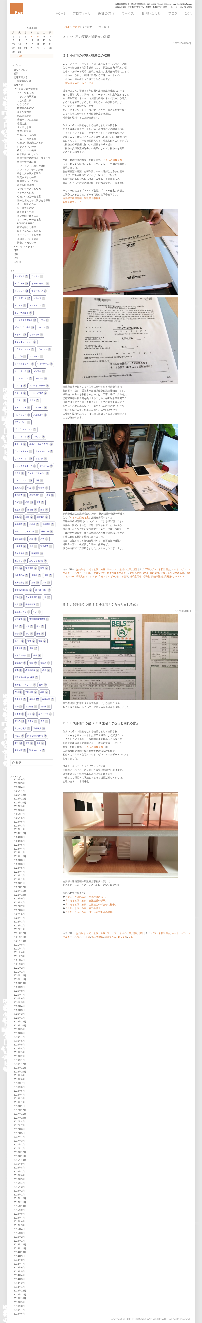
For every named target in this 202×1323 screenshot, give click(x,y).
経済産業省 (135, 576)
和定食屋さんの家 (26, 177)
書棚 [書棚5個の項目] (31, 641)
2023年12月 (20, 856)
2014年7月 (19, 1263)
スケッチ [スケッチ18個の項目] (41, 378)
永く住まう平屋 (25, 212)
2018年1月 (19, 1106)
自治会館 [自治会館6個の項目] (31, 706)
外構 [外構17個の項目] (44, 539)
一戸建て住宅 (98, 573)
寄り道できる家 (25, 208)
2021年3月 (19, 964)
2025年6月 (19, 818)
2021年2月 (19, 967)
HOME (62, 13)
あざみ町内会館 (25, 185)
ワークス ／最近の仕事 (119, 569)
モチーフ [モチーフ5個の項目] (20, 444)
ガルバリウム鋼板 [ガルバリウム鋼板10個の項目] (24, 327)
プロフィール (82, 13)
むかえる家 (23, 104)
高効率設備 (157, 576)
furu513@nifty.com (184, 4)
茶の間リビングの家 (27, 239)
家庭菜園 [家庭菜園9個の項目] (31, 568)
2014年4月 (19, 1275)
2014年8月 (19, 1260)
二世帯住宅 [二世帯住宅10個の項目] (36, 495)
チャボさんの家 (25, 192)
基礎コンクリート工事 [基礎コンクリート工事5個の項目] (26, 531)
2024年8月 (19, 837)
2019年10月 (20, 1025)
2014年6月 (19, 1267)
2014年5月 (19, 1271)
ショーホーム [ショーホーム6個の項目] (45, 364)
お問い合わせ (151, 13)
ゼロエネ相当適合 (160, 569)
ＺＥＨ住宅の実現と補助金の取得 (86, 36)
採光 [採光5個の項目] (18, 626)
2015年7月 (19, 1217)
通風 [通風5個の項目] (44, 721)
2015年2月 (19, 1236)
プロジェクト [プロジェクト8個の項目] (22, 437)
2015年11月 (20, 1202)
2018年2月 (19, 1102)
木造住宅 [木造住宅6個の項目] (20, 648)
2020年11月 (20, 979)
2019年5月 (19, 1044)
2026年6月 (19, 779)
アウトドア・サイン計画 (30, 169)
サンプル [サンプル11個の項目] (20, 356)
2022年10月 (20, 894)
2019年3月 (19, 1052)
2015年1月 (19, 1240)
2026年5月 (19, 783)
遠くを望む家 (24, 112)
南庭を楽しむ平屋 (26, 227)
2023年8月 (19, 860)
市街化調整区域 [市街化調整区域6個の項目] (23, 590)
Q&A (186, 13)
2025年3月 (19, 825)
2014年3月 (19, 1279)
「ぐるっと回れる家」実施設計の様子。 (86, 900)
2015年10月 (20, 1206)
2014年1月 (19, 1287)
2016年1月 (19, 1194)
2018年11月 (20, 1067)
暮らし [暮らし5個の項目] (19, 641)
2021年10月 (20, 941)
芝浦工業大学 (21, 77)
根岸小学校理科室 (26, 162)
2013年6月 (19, 1313)
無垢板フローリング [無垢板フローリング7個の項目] (25, 685)
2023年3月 (19, 875)
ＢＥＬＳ (179, 576)
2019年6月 (19, 1041)
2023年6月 (19, 864)
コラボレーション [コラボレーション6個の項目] (24, 349)
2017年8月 (19, 1121)
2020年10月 (20, 983)
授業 (16, 73)
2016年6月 (19, 1175)
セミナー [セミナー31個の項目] (20, 400)
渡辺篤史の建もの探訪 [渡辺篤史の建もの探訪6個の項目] (26, 677)
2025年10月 (20, 802)
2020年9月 (19, 987)
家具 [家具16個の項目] (18, 568)
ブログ (172, 13)
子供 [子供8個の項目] (33, 546)
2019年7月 (19, 1037)
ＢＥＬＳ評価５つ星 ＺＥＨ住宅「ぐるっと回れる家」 (101, 604)
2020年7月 (19, 994)
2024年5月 (19, 844)
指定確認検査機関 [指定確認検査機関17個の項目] (39, 619)
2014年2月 (19, 1283)
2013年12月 (20, 1290)
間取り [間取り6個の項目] (19, 736)
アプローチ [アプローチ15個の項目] (21, 283)
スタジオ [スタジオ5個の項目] (20, 386)
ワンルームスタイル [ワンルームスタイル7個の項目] (38, 473)
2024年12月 (20, 833)
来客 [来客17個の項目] (33, 648)
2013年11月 (20, 1294)
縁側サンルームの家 (27, 181)
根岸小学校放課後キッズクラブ (33, 158)
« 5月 (19, 56)
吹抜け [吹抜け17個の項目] (19, 509)
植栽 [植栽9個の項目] (37, 655)
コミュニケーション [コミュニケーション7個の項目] (25, 342)
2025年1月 (19, 829)
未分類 (17, 262)
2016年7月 (19, 1171)
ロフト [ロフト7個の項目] (19, 473)
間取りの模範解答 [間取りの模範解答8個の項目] (37, 736)
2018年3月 (19, 1098)
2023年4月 (19, 871)
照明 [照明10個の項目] (43, 685)
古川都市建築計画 (122, 4)
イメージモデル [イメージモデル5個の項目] (40, 283)
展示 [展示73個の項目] (46, 582)
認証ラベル (110, 936)
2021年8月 (19, 944)
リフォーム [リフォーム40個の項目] (46, 466)
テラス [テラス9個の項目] (34, 400)
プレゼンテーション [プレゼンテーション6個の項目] (25, 429)
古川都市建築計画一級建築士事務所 (82, 198)
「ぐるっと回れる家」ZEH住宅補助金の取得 (88, 912)
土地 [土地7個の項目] (18, 517)
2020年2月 (19, 1014)
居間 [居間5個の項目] (48, 575)
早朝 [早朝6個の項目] (29, 633)
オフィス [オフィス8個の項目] (20, 305)
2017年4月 (19, 1137)
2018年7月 (19, 1083)
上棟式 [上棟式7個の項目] (19, 488)
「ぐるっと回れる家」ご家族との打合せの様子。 (91, 904)
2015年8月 (19, 1213)
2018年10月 (20, 1071)
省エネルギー (108, 576)
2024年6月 (19, 841)
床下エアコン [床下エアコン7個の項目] (43, 590)
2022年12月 (20, 887)
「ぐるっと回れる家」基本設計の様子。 (86, 896)
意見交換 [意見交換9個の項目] (20, 619)
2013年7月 (19, 1310)
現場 (135, 933)
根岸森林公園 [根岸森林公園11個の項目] (22, 655)
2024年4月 (19, 848)
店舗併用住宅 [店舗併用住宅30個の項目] (33, 597)
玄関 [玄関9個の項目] (18, 692)
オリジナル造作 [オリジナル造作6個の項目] (23, 313)
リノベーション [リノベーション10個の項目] (23, 458)
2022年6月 (19, 910)
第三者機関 (97, 936)
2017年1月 (19, 1148)
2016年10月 (20, 1160)
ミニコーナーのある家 (29, 219)
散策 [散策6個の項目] (29, 626)
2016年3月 (19, 1187)
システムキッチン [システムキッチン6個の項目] (24, 364)
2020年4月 (19, 1006)
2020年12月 (20, 975)
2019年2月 (19, 1056)
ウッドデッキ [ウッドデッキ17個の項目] (22, 298)
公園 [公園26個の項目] (29, 502)
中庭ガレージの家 (26, 135)
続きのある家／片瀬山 (29, 231)
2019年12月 (20, 1021)
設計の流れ (105, 13)
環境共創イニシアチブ (88, 576)
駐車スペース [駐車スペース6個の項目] (37, 750)
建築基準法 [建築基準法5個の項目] (32, 604)
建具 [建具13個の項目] (18, 604)
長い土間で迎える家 (27, 215)
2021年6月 (19, 952)
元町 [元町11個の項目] (18, 502)
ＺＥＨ (132, 936)
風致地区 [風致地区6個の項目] (20, 750)
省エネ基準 (122, 576)
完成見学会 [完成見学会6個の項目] (21, 553)
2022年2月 (19, 925)
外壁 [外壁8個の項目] (33, 539)
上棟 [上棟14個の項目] (39, 480)
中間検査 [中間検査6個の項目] (20, 495)
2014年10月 (20, 1252)
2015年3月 (19, 1233)
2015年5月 (19, 1225)
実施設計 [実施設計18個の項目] (37, 553)
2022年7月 (19, 906)
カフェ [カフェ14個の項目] (44, 320)
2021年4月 (19, 960)
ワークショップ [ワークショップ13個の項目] (23, 480)
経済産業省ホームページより (80, 83)
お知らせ (80, 569)
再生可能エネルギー (117, 573)
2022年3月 (19, 921)
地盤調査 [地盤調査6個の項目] (20, 524)
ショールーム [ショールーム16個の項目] (22, 371)
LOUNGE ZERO (25, 223)
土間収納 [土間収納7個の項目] (42, 517)
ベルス (86, 573)
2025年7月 (19, 814)
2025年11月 (20, 798)
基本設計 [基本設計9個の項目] (48, 524)
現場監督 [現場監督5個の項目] (20, 699)
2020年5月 (19, 1002)
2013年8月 (19, 1306)
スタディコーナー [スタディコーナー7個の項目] (39, 386)
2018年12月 (20, 1064)
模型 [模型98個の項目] (33, 663)
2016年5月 (19, 1179)
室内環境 (154, 573)
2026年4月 (19, 787)
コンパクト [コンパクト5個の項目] (44, 349)
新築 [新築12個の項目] (18, 633)
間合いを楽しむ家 (26, 242)
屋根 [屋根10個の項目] (35, 582)
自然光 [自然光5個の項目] (45, 706)
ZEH (147, 569)
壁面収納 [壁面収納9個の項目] (20, 539)
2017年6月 (19, 1129)
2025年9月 (19, 806)
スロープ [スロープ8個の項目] (20, 393)
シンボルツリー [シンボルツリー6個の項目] (23, 378)
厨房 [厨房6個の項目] (40, 502)
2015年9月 (19, 1210)
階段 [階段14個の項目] (18, 743)
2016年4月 (19, 1183)
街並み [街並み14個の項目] (19, 721)
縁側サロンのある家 (27, 119)
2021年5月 (19, 956)
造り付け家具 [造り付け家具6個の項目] (22, 728)
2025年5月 (19, 821)
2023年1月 (19, 883)
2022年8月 (19, 902)
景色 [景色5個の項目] (40, 633)
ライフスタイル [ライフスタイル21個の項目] (23, 451)
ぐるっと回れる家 (112, 159)
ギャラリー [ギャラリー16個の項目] (36, 334)
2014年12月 (20, 1244)
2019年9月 (19, 1029)
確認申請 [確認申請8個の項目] (48, 699)
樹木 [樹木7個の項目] (46, 670)
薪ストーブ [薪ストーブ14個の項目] (45, 714)
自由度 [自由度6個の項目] (19, 714)
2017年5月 (19, 1133)
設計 (135, 569)
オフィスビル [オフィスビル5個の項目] (37, 305)
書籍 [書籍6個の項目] (42, 641)
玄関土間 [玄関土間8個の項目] (31, 692)
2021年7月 (19, 948)
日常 (16, 250)
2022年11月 (20, 891)
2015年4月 (19, 1229)
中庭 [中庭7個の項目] (31, 488)
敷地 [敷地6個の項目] (40, 626)
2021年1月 (19, 971)
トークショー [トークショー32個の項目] (22, 407)
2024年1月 (19, 852)
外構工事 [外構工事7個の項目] (20, 546)
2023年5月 (19, 867)
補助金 (146, 576)
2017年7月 (19, 1125)
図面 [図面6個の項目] (44, 509)
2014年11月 (20, 1248)
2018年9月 (19, 1075)
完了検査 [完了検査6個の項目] (46, 546)
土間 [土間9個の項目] (29, 517)
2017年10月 (20, 1117)
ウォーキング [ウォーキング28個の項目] (39, 291)
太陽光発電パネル (139, 573)
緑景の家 (22, 123)
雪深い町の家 (24, 131)
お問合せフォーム (72, 202)
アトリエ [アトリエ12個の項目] (37, 276)
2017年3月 (19, 1140)
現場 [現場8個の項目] (44, 692)
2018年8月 (19, 1079)
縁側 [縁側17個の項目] (18, 706)
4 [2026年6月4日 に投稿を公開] (32, 36)
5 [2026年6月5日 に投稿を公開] (38, 36)
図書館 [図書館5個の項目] (32, 509)
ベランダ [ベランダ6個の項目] (39, 437)
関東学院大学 (24, 81)
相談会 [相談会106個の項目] (34, 699)
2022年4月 (19, 918)
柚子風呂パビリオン (27, 154)
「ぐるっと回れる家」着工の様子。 (84, 908)
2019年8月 (19, 1033)
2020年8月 (19, 990)
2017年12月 (20, 1110)
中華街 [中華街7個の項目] (43, 488)
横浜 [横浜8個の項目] (18, 670)
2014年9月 (19, 1256)
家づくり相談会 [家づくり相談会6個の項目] (38, 561)
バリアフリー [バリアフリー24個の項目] (22, 415)
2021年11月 (20, 937)
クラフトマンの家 (26, 146)
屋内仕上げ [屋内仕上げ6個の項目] (21, 582)
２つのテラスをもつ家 (29, 188)
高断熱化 (169, 576)
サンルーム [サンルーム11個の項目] (36, 356)
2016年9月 (19, 1164)
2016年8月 (19, 1167)
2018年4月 (19, 1094)
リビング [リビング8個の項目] (41, 458)
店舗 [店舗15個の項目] (18, 597)
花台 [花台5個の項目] (31, 714)
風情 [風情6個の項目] (29, 743)
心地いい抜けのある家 (29, 196)
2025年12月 (20, 795)
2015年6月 (19, 1221)
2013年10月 (20, 1298)
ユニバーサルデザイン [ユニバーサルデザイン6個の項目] (41, 444)
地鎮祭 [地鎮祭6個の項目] (34, 524)
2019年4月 (19, 1048)
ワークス (127, 13)
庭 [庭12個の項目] (47, 597)
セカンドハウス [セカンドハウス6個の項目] (38, 393)
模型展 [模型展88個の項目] (45, 663)
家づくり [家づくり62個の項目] (20, 561)
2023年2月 (19, 879)
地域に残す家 (24, 116)
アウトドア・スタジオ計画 (31, 165)
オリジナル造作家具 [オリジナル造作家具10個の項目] (25, 320)
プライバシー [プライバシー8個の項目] (22, 422)
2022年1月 (19, 929)
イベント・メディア (24, 246)
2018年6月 (19, 1087)
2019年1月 (19, 1060)
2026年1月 (19, 791)
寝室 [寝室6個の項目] (44, 568)
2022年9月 (19, 898)
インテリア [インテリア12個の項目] (21, 291)
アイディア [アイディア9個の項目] (21, 276)
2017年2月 (19, 1144)
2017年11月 (20, 1113)
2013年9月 (19, 1302)
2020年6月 (19, 998)
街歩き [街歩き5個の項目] (32, 721)
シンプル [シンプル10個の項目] (39, 371)
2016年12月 (20, 1152)
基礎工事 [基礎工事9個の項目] (47, 531)
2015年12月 (20, 1198)
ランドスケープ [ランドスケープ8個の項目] (44, 451)
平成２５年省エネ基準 (172, 573)
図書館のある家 (25, 108)
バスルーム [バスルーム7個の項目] (40, 407)
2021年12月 (20, 933)
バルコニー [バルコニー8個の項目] (40, 415)
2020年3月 (19, 1010)
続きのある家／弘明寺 (29, 173)
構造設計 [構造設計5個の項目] (20, 663)
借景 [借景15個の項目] (50, 495)
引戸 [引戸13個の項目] (37, 612)
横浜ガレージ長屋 (26, 150)
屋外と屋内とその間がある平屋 (33, 200)
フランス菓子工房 (26, 96)
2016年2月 (19, 1190)
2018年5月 (19, 1090)
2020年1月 (19, 1017)
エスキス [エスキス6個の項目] (39, 298)
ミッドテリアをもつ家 (29, 235)
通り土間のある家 (26, 204)
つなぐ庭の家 (24, 100)
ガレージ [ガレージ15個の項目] (43, 327)
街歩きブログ (21, 69)
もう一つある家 (25, 92)
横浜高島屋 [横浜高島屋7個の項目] (32, 670)
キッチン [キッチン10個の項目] (20, 334)
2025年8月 (19, 810)
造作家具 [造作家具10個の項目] (39, 728)
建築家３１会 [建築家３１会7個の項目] (22, 612)
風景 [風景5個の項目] (40, 743)
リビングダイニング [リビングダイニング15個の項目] (25, 466)
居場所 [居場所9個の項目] (36, 575)
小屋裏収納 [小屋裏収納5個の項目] (21, 575)
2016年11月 (20, 1156)
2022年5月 (19, 914)
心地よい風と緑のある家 (30, 142)
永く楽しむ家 (24, 127)
